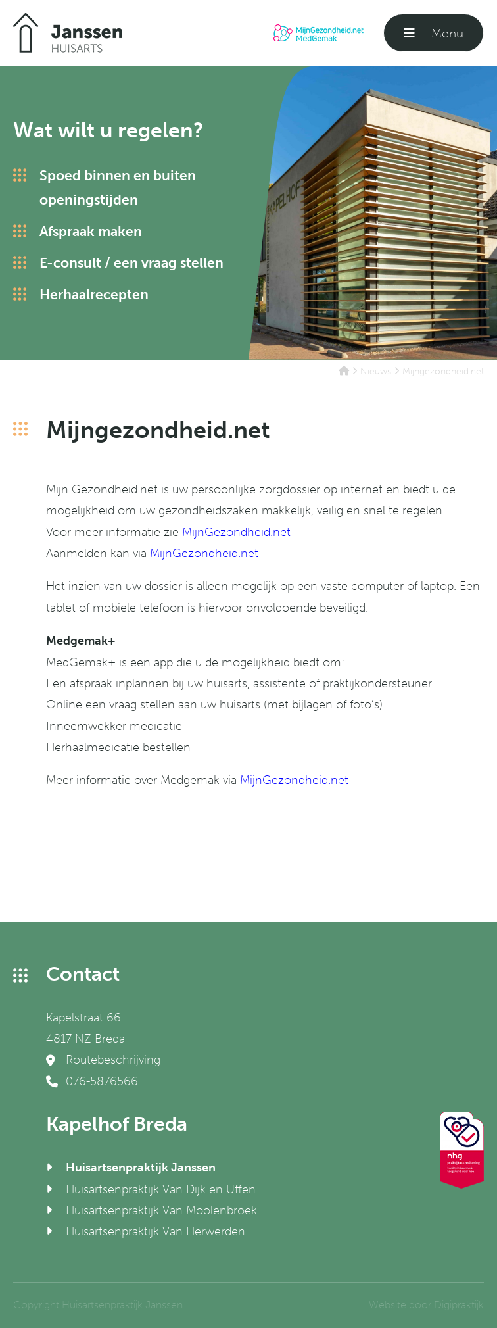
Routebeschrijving (103, 1059)
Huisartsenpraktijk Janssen (141, 1167)
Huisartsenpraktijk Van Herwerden (155, 1231)
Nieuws (375, 371)
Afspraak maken (90, 231)
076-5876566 (92, 1081)
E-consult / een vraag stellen (131, 263)
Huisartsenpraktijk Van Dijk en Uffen (161, 1189)
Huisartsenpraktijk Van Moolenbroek (161, 1210)
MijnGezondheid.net (236, 532)
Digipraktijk (459, 1304)
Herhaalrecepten (94, 294)
